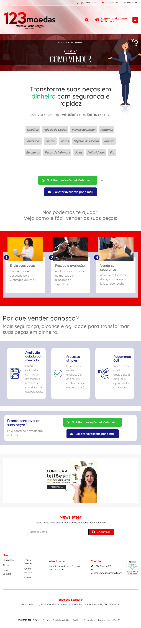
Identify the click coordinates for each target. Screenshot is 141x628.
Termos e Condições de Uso (56, 620)
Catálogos (8, 559)
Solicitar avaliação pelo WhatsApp (67, 180)
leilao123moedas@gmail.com (119, 3)
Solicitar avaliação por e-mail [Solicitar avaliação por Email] (70, 192)
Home (61, 42)
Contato (28, 577)
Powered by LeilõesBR (109, 620)
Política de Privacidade (84, 620)
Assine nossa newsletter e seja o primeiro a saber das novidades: (70, 522)
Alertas (6, 565)
